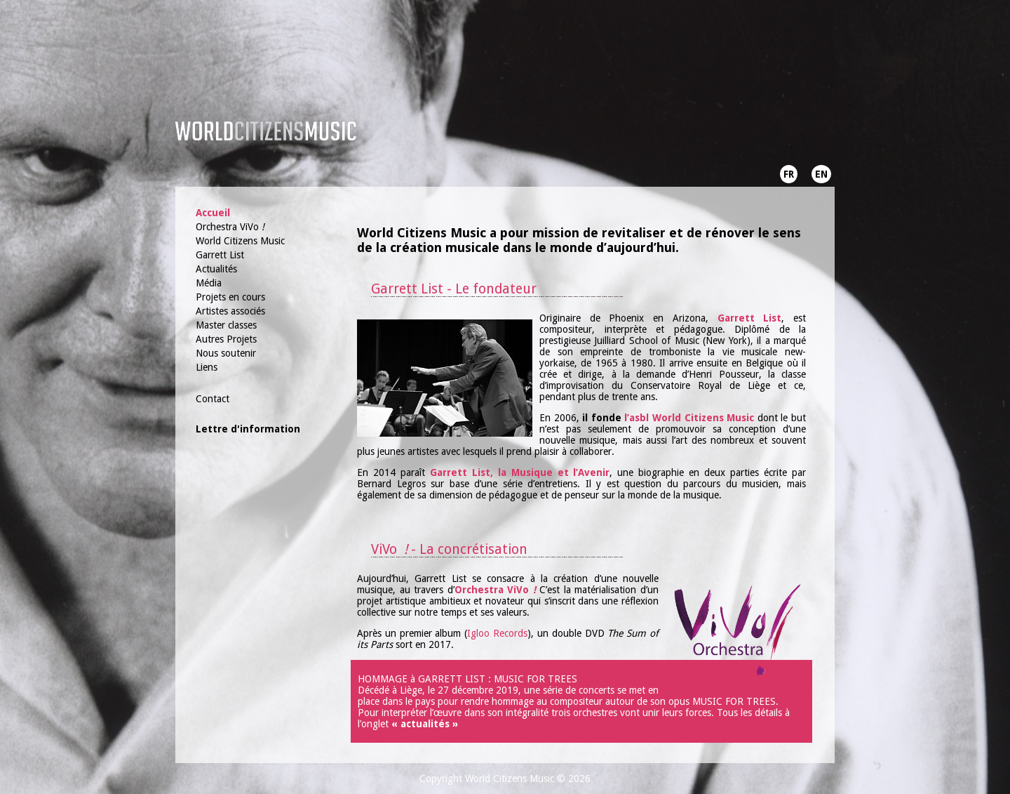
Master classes (226, 325)
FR (788, 174)
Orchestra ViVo (230, 226)
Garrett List (220, 254)
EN (821, 174)
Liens (206, 367)
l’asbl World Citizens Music (689, 417)
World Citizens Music (240, 240)
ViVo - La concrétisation (449, 549)
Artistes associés (230, 311)
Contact (212, 398)
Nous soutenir (226, 353)
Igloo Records (497, 633)
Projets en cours (230, 297)
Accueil (213, 212)
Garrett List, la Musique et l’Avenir (520, 472)
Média (209, 283)
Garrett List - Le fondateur (454, 289)
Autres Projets (226, 339)
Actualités (216, 268)
